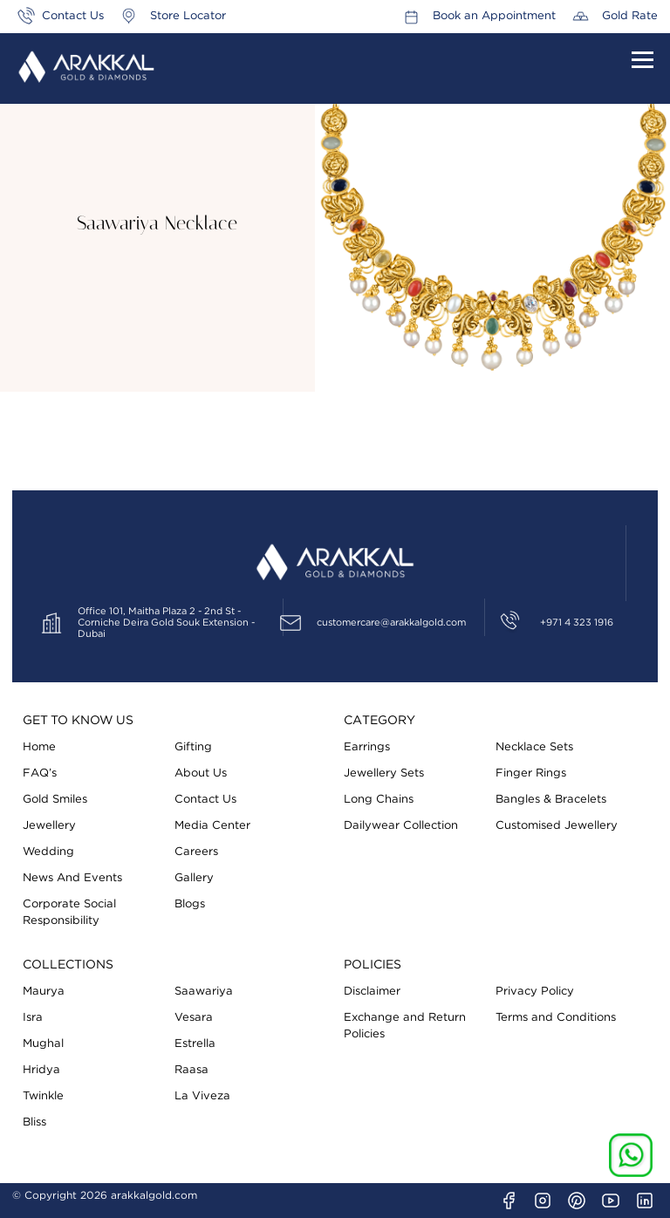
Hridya (41, 1070)
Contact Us (73, 16)
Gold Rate (630, 16)
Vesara (193, 1017)
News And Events (72, 878)
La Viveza (202, 1096)
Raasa (191, 1070)
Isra (33, 1017)
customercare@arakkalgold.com (391, 622)
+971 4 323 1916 (576, 622)
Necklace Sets (534, 747)
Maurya (44, 991)
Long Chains (379, 799)
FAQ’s (40, 773)
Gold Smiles (55, 799)
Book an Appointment (494, 16)
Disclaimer (372, 991)
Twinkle (43, 1096)
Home (39, 747)
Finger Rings (531, 773)
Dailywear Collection (401, 825)
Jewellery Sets (384, 773)
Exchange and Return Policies (405, 1026)
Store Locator (188, 16)
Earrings (367, 747)
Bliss (34, 1122)
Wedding (48, 852)
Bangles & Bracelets (551, 799)
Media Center (212, 825)
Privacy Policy (535, 991)
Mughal (43, 1044)
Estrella (194, 1044)
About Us (200, 773)
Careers (196, 852)
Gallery (194, 878)
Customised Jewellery (557, 825)
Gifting (193, 747)
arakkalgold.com (154, 1195)
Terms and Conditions (556, 1017)
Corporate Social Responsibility (69, 913)
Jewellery (49, 825)
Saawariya (203, 991)
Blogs (189, 904)
